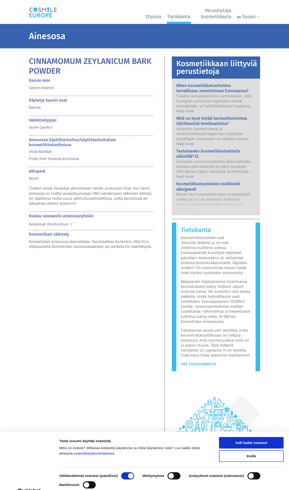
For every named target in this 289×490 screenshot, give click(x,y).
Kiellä (251, 445)
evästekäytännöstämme (94, 443)
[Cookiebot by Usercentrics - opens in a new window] (29, 481)
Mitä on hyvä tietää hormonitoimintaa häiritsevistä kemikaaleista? (211, 121)
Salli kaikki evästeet (251, 432)
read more (185, 111)
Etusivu (153, 17)
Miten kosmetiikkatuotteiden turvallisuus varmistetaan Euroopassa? (212, 88)
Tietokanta (178, 17)
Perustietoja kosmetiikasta (216, 14)
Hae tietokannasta (198, 364)
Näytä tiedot (69, 481)
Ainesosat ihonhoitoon (49, 224)
